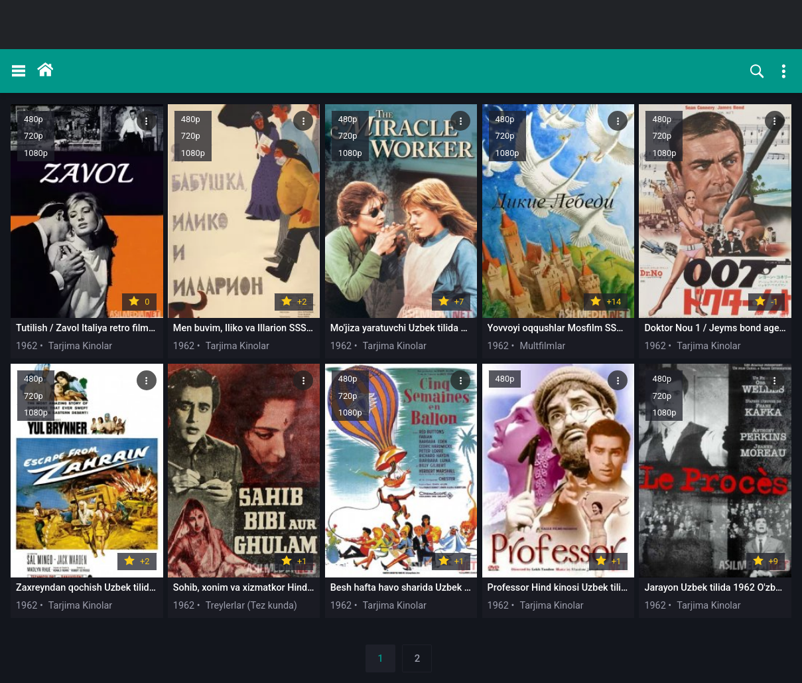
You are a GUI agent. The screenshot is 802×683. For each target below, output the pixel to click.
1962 (26, 346)
